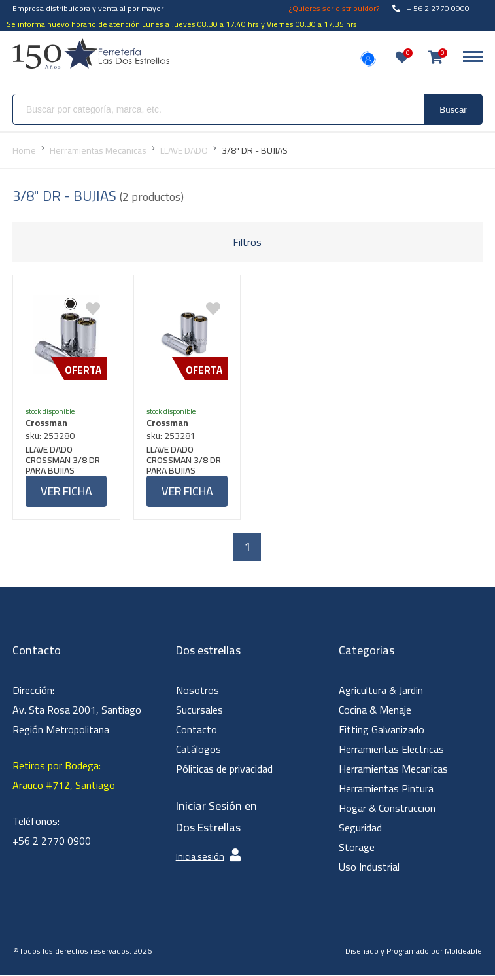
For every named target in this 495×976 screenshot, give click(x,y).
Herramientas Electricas (391, 749)
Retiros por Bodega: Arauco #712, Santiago (63, 775)
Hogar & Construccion (387, 808)
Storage (357, 848)
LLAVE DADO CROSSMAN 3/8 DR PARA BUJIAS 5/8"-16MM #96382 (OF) (66, 460)
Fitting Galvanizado (381, 730)
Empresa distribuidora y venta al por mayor (87, 8)
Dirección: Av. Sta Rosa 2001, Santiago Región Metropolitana (76, 710)
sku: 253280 (50, 435)
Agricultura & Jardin (381, 691)
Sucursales (199, 710)
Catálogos (198, 749)
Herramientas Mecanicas (393, 769)
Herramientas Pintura (386, 789)
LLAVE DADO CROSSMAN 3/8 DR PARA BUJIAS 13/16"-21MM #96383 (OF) (184, 460)
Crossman (47, 422)
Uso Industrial (369, 867)
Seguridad (360, 828)
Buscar (452, 109)
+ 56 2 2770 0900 (430, 8)
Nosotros (197, 691)
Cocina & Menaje (375, 710)
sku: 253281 (171, 435)
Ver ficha (66, 491)
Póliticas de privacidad (224, 769)
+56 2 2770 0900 (51, 841)
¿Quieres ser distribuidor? (334, 8)
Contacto (196, 730)
